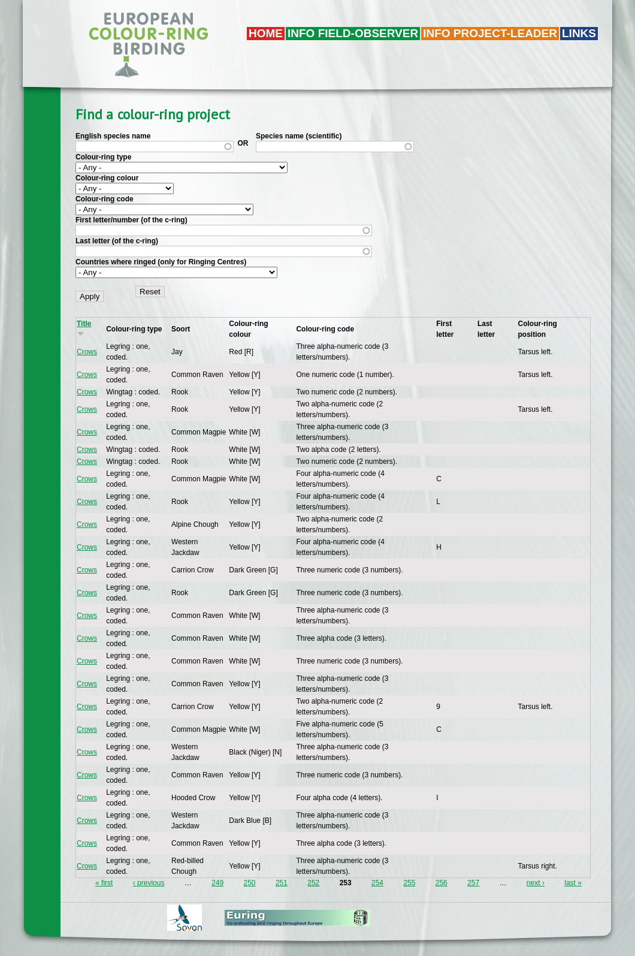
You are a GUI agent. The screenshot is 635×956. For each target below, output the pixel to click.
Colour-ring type (103, 157)
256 (441, 883)
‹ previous (149, 883)
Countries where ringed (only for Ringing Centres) (160, 262)
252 (313, 883)
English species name (112, 136)
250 (250, 883)
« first (104, 883)
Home (266, 33)
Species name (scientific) (298, 136)
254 (377, 883)
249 (217, 883)
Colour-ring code (104, 199)
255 (409, 883)
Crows (87, 352)
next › (536, 883)
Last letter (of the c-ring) (116, 241)
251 (282, 883)
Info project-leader (490, 33)
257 (473, 883)
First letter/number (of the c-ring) (131, 220)
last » (573, 883)
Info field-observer (353, 33)
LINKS (579, 33)
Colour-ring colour (106, 178)
